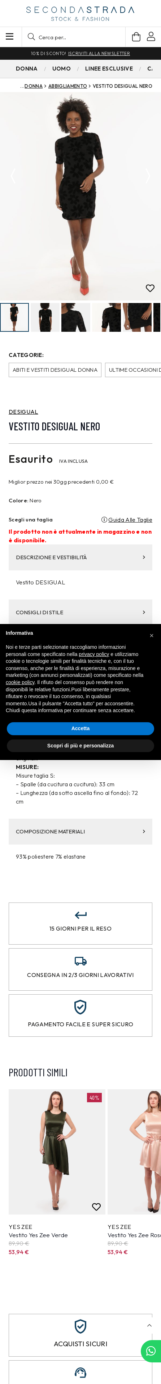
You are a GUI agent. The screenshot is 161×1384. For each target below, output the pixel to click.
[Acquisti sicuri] (80, 1327)
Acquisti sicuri (80, 1344)
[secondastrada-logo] (80, 13)
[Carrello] (136, 37)
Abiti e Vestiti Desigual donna (55, 370)
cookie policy (20, 682)
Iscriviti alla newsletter (99, 53)
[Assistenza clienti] (80, 1373)
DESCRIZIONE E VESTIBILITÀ (80, 557)
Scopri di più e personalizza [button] (80, 745)
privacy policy (94, 654)
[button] (73, 37)
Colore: (19, 500)
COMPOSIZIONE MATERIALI (80, 831)
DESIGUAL (23, 412)
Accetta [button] (80, 728)
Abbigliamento (67, 86)
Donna (34, 86)
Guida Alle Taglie (130, 520)
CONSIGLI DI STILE (80, 612)
